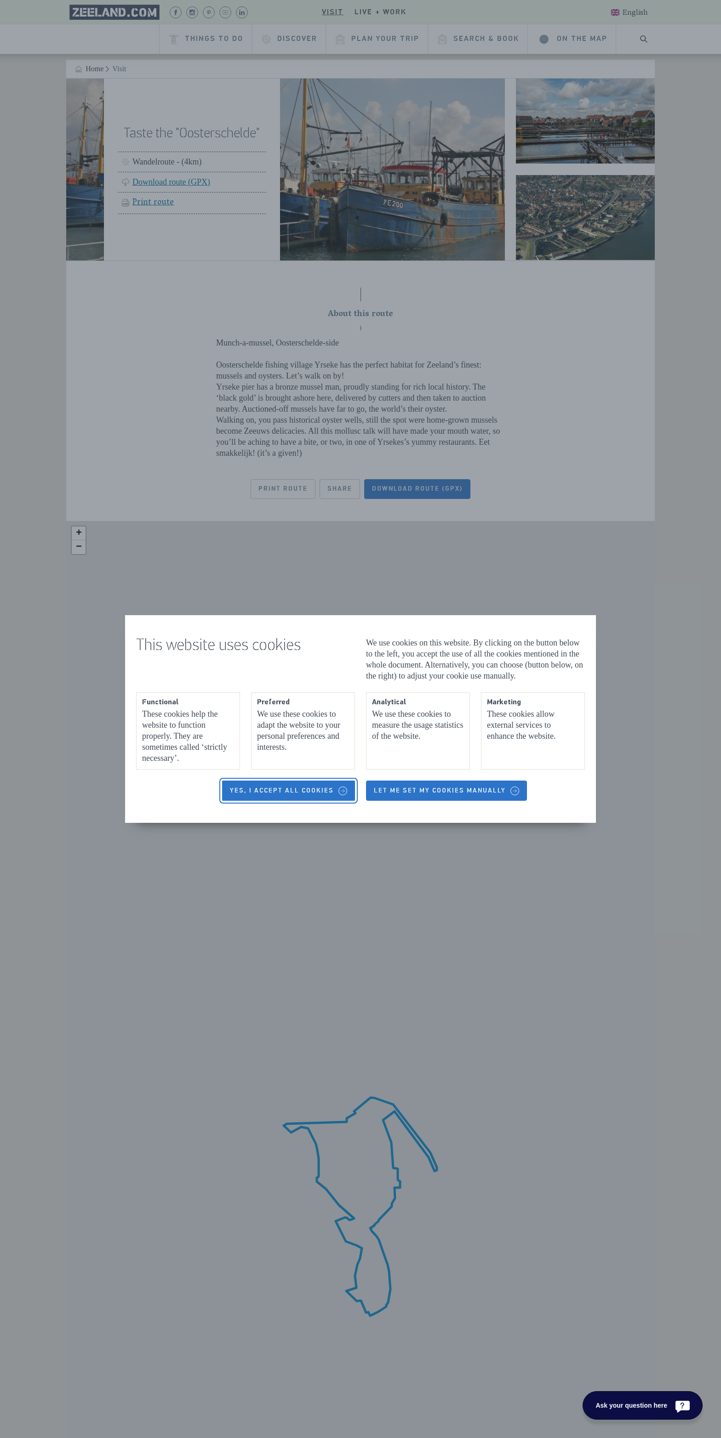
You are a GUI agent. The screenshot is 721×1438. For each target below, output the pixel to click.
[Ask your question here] (643, 1405)
